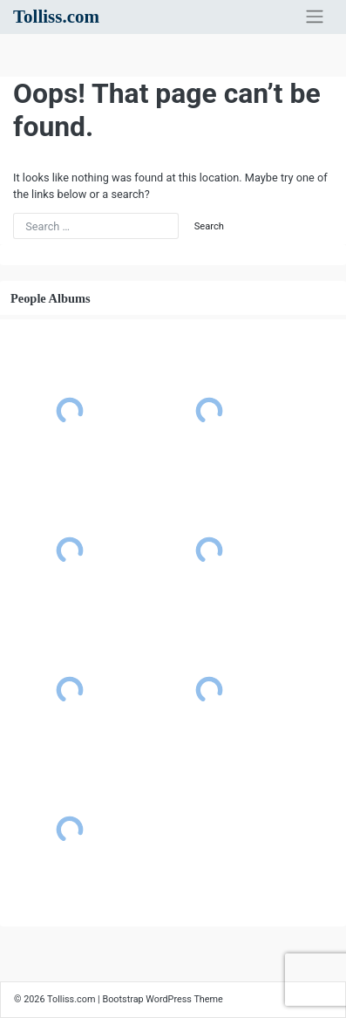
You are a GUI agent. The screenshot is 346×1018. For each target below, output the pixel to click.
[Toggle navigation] (314, 16)
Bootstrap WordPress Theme (162, 999)
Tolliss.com (56, 16)
